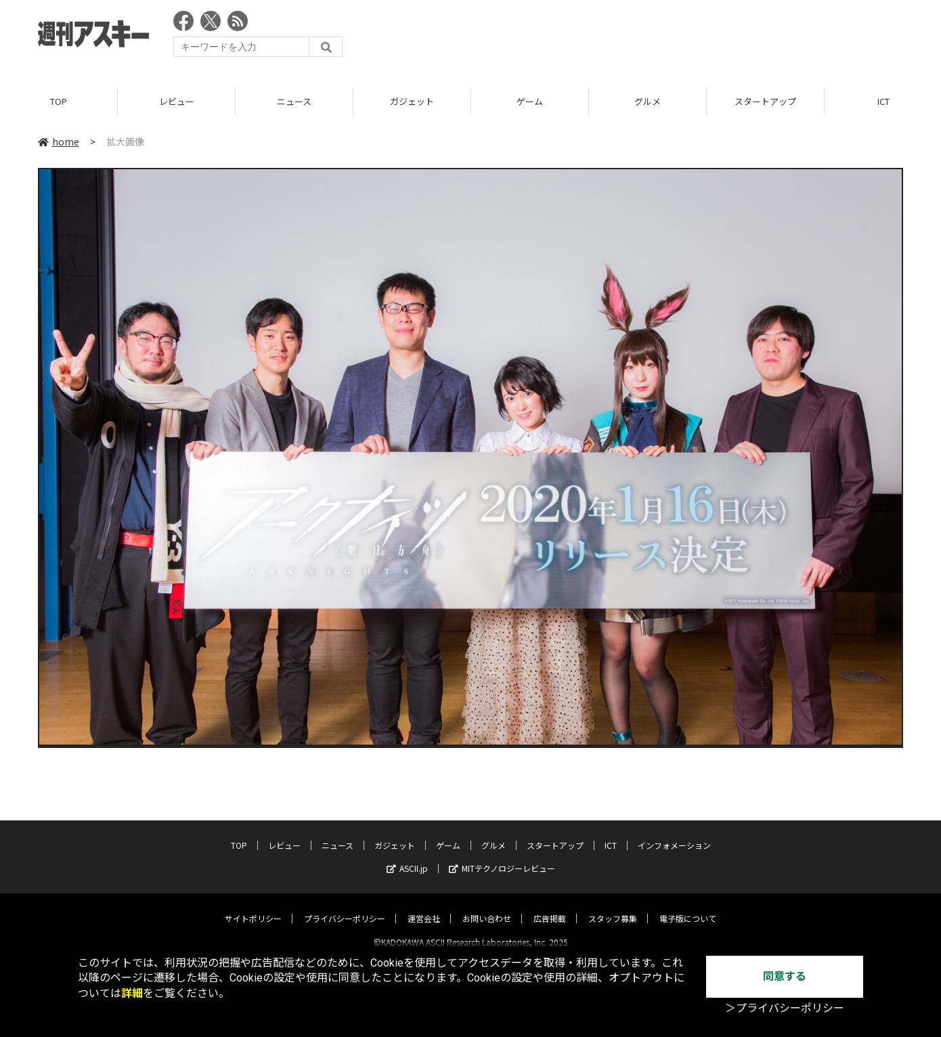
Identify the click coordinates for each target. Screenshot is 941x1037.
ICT (611, 833)
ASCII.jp (407, 856)
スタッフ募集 (612, 906)
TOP (58, 101)
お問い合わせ (486, 906)
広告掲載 (549, 906)
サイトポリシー (253, 906)
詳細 (132, 993)
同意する (784, 976)
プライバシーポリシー (344, 906)
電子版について (687, 906)
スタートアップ (765, 101)
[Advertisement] (656, 37)
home (58, 141)
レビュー (176, 101)
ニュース (294, 101)
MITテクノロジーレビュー (502, 856)
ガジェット (412, 101)
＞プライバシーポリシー (784, 1008)
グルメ (647, 101)
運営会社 (424, 906)
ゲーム (530, 101)
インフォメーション (674, 833)
